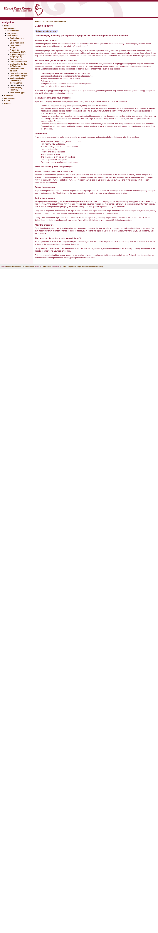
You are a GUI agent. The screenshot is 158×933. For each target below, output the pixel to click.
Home (6, 26)
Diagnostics (12, 33)
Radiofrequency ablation (17, 70)
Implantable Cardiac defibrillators (18, 65)
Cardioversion (16, 59)
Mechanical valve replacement (17, 79)
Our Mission (9, 98)
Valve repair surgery (18, 76)
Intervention (12, 36)
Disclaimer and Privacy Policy (92, 266)
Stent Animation (17, 43)
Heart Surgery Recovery (16, 89)
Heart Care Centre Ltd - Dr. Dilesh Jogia (20, 266)
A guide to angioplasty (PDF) (17, 51)
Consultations (13, 31)
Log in (79, 266)
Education (8, 96)
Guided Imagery (17, 85)
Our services (9, 28)
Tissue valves (16, 83)
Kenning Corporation (69, 266)
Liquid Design (46, 266)
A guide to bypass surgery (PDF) (18, 55)
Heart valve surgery (18, 73)
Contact (7, 103)
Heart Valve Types (17, 92)
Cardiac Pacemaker (18, 62)
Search (7, 101)
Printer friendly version (46, 31)
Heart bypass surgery (15, 46)
